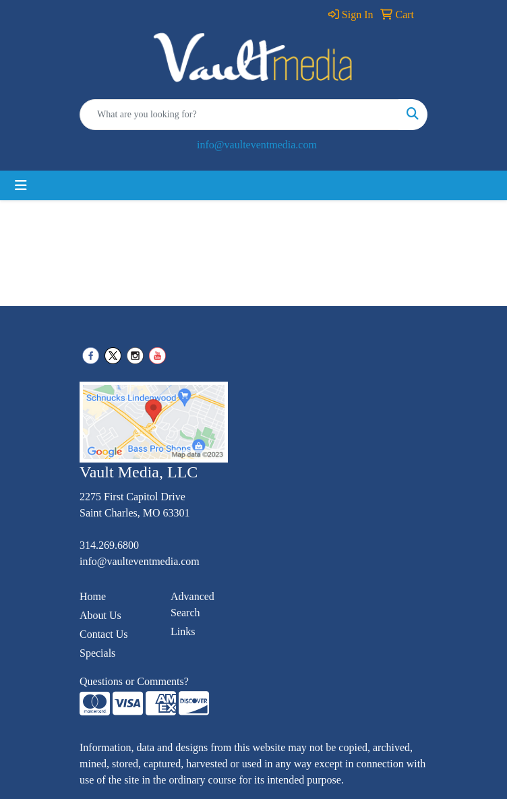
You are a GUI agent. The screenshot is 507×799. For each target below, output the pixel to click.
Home (93, 596)
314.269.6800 (109, 545)
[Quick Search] (239, 114)
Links (183, 631)
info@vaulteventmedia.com (257, 144)
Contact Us (104, 634)
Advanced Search (192, 604)
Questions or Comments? (134, 681)
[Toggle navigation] (21, 185)
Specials (97, 653)
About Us (100, 615)
